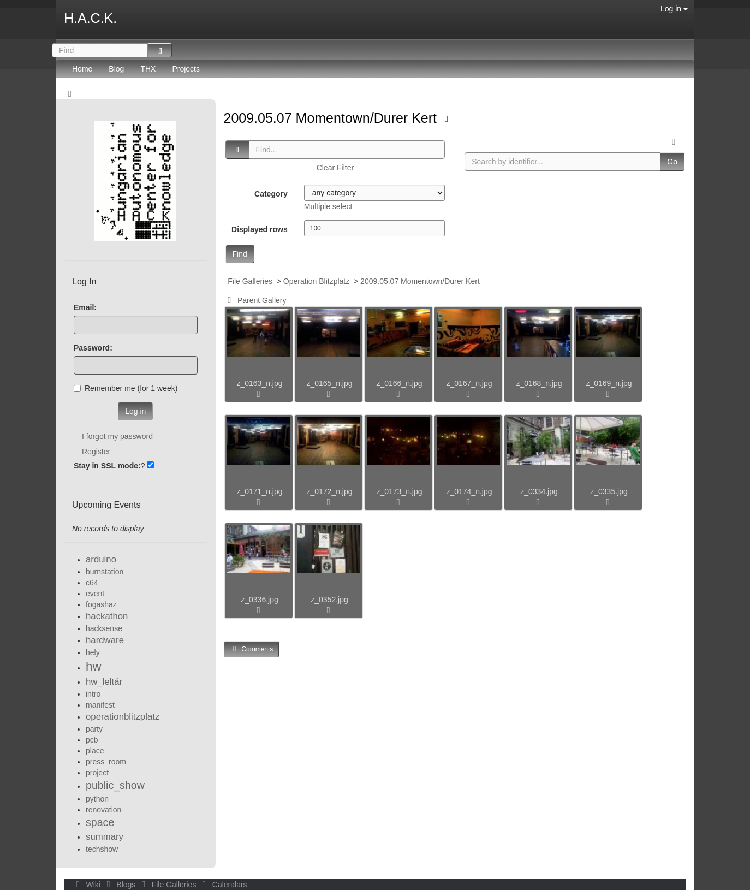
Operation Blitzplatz (316, 281)
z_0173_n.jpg (399, 491)
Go (672, 161)
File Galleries (250, 281)
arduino (101, 559)
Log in (674, 8)
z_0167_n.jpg (469, 383)
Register (96, 451)
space (100, 822)
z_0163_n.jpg (259, 383)
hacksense (104, 628)
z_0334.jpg (539, 491)
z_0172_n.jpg (329, 491)
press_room (106, 761)
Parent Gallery (255, 300)
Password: (93, 347)
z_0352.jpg (329, 599)
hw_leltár (104, 682)
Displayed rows (259, 229)
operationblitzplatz (122, 716)
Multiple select (328, 206)
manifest (100, 705)
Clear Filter (335, 167)
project (97, 772)
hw (94, 666)
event (95, 593)
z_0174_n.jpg (469, 491)
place (95, 750)
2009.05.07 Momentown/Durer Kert (332, 118)
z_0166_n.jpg (399, 383)
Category (271, 193)
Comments (251, 649)
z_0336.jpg (259, 599)
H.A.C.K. (90, 18)
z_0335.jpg (609, 491)
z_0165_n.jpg (329, 383)
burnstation (104, 571)
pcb (92, 739)
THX (148, 68)
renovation (103, 809)
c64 (92, 582)
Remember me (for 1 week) (125, 388)
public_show (115, 785)
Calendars (222, 884)
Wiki (87, 884)
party (94, 729)
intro (93, 694)
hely (93, 652)
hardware (105, 640)
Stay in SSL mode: (107, 465)
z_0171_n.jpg (259, 491)
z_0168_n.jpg (539, 383)
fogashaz (101, 604)
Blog (116, 68)
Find (240, 254)
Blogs (120, 884)
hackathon (107, 616)
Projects (186, 68)
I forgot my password (117, 436)
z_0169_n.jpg (609, 383)
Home (82, 68)
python (97, 798)
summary (104, 837)
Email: (85, 307)
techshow (102, 849)
